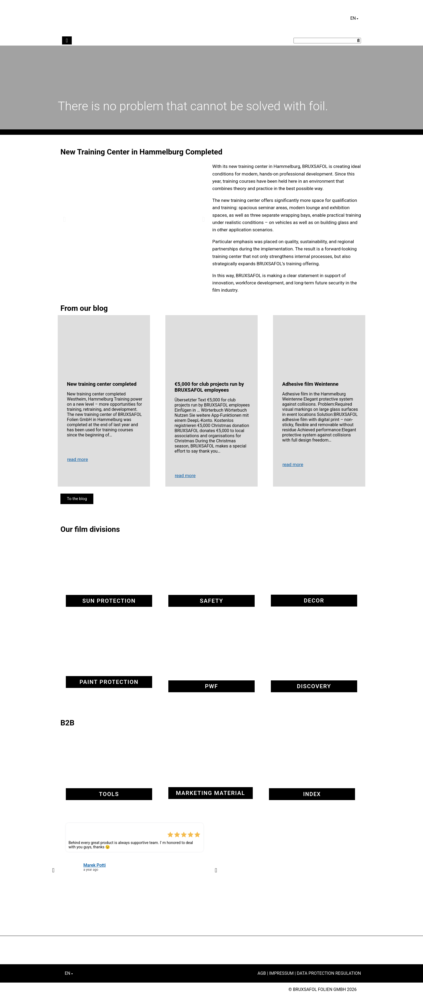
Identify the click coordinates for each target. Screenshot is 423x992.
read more (77, 459)
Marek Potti (94, 865)
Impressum (281, 973)
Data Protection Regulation (329, 973)
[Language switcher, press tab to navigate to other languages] (354, 18)
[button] (64, 219)
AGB (262, 973)
